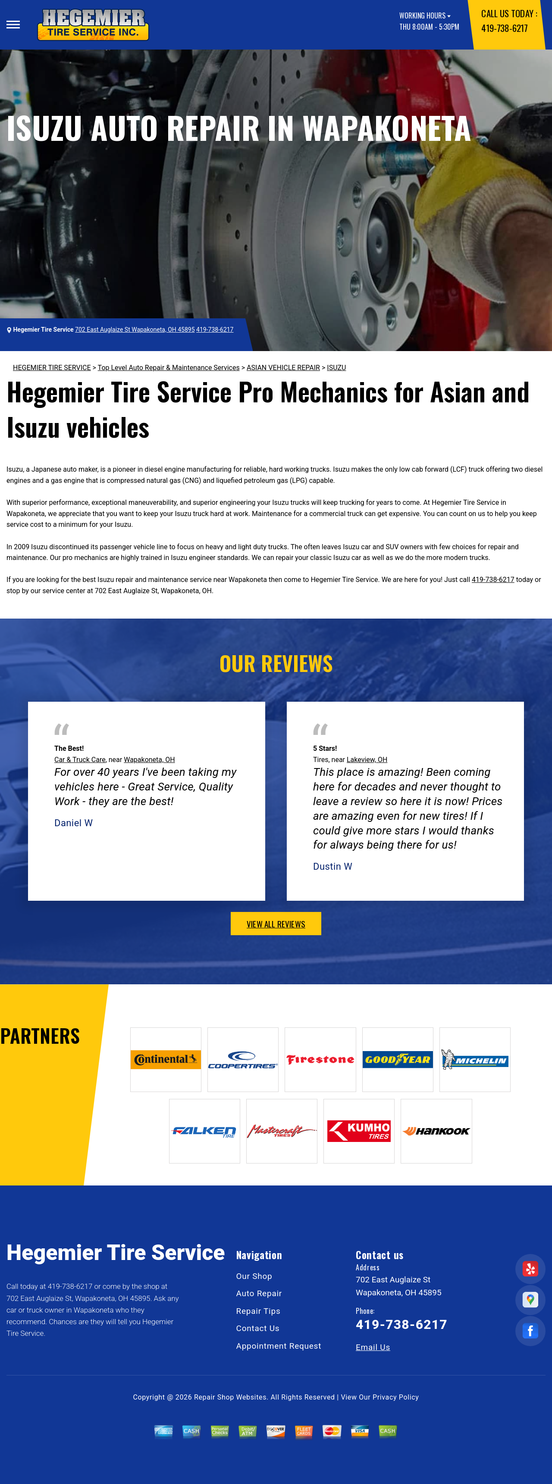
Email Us (373, 1347)
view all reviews (276, 924)
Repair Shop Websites (230, 1397)
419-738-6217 (504, 27)
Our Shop (254, 1276)
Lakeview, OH (367, 760)
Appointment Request (279, 1346)
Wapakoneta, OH (149, 760)
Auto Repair (259, 1293)
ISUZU (336, 368)
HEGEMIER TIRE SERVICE (52, 368)
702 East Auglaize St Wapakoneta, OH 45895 (134, 329)
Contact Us (258, 1328)
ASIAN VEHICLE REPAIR (283, 368)
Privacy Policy (396, 1397)
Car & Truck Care (80, 760)
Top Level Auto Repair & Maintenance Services (169, 368)
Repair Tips (258, 1311)
